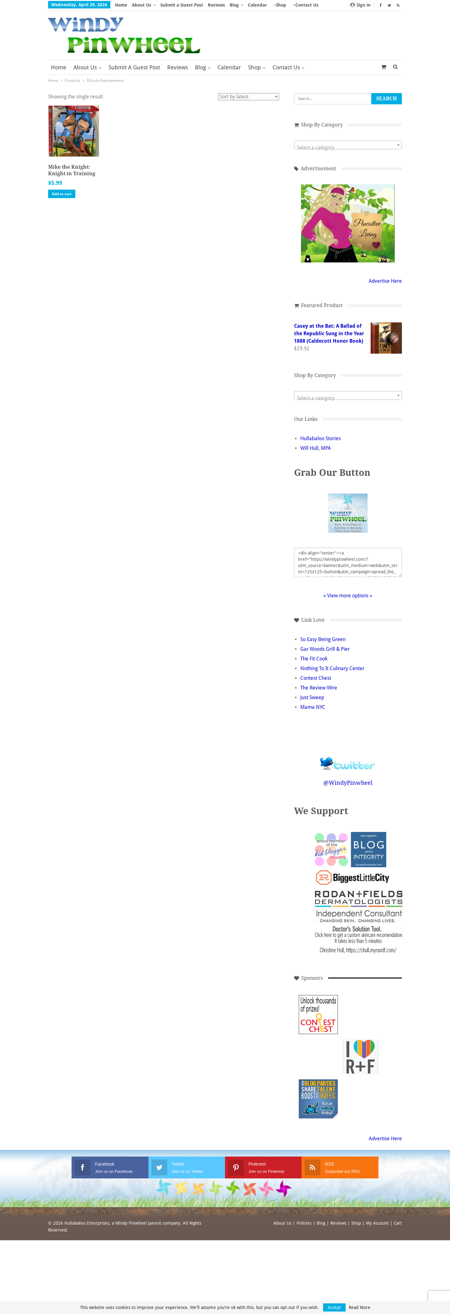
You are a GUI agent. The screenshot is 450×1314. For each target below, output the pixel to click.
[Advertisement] (360, 1014)
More (279, 4)
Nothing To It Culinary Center (332, 668)
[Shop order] (248, 96)
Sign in (360, 4)
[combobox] (348, 145)
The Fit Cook (314, 659)
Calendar (257, 4)
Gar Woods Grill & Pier (325, 649)
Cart (398, 1223)
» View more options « (347, 596)
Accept (334, 1307)
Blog (234, 4)
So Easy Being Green (323, 639)
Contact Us (286, 67)
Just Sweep (312, 697)
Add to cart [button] (62, 194)
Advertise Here (385, 281)
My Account (377, 1223)
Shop (254, 67)
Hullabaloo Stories (320, 438)
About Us (141, 4)
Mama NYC (312, 707)
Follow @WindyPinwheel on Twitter (348, 759)
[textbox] (348, 148)
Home (121, 4)
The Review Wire (318, 688)
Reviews (216, 4)
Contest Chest (315, 678)
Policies (304, 1223)
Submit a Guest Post (181, 4)
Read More (359, 1307)
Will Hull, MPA (315, 448)
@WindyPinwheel (347, 782)
